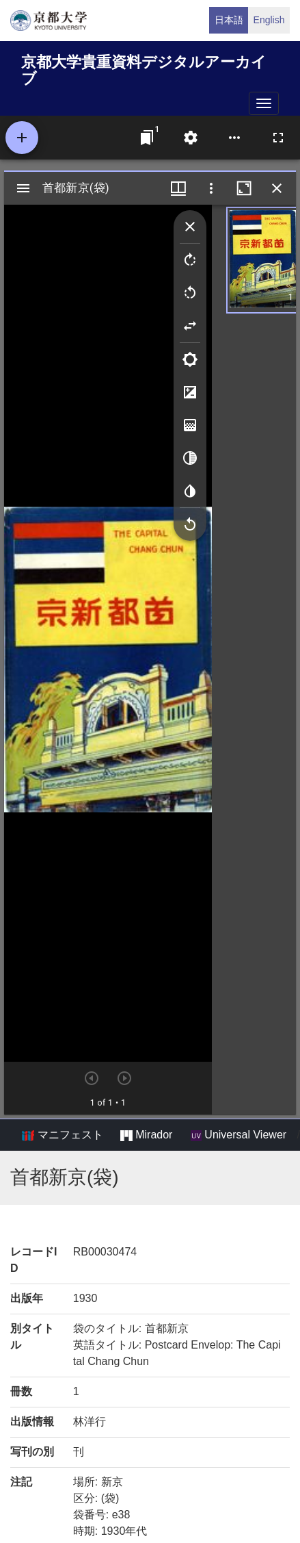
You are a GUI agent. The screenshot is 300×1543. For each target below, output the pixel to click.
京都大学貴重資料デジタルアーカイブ (144, 68)
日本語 (229, 19)
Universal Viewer (238, 1135)
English (269, 19)
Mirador (146, 1135)
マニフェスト (62, 1135)
